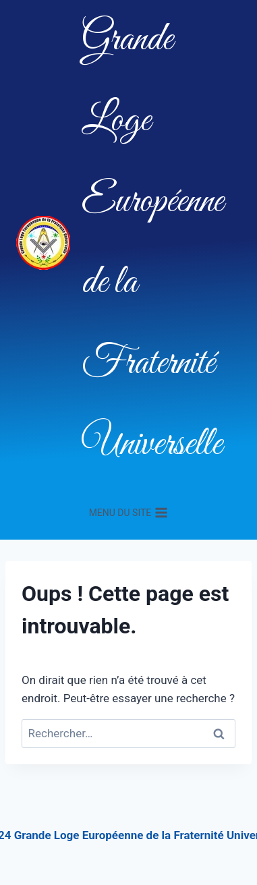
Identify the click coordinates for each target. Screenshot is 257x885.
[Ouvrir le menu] (128, 512)
